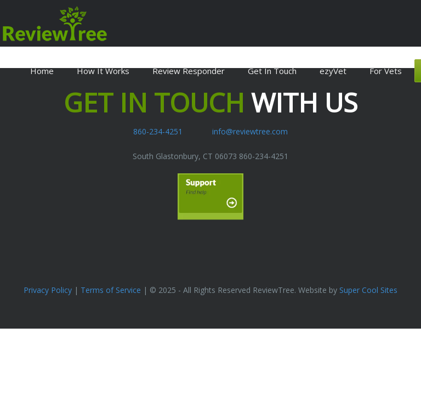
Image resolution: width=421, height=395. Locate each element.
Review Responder (188, 70)
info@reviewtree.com (250, 131)
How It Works (103, 70)
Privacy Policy (48, 290)
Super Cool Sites (368, 290)
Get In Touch (272, 70)
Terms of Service (111, 290)
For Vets (385, 70)
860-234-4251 (158, 131)
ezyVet (333, 70)
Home (42, 70)
